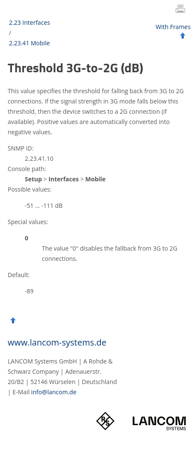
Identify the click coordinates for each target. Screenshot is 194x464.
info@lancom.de (53, 392)
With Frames (173, 27)
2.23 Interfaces (29, 22)
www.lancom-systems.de (57, 342)
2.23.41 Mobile (29, 43)
